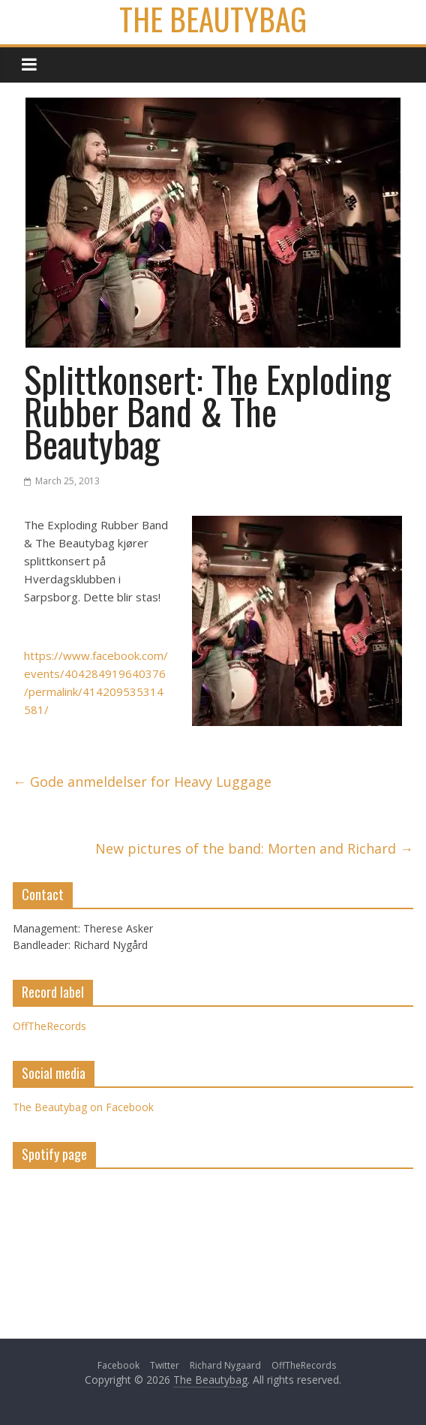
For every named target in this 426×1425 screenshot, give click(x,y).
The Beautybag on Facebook (83, 1107)
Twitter (164, 1365)
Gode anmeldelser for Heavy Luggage (142, 782)
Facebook (119, 1365)
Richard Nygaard (225, 1365)
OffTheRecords (49, 1026)
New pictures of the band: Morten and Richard (254, 848)
